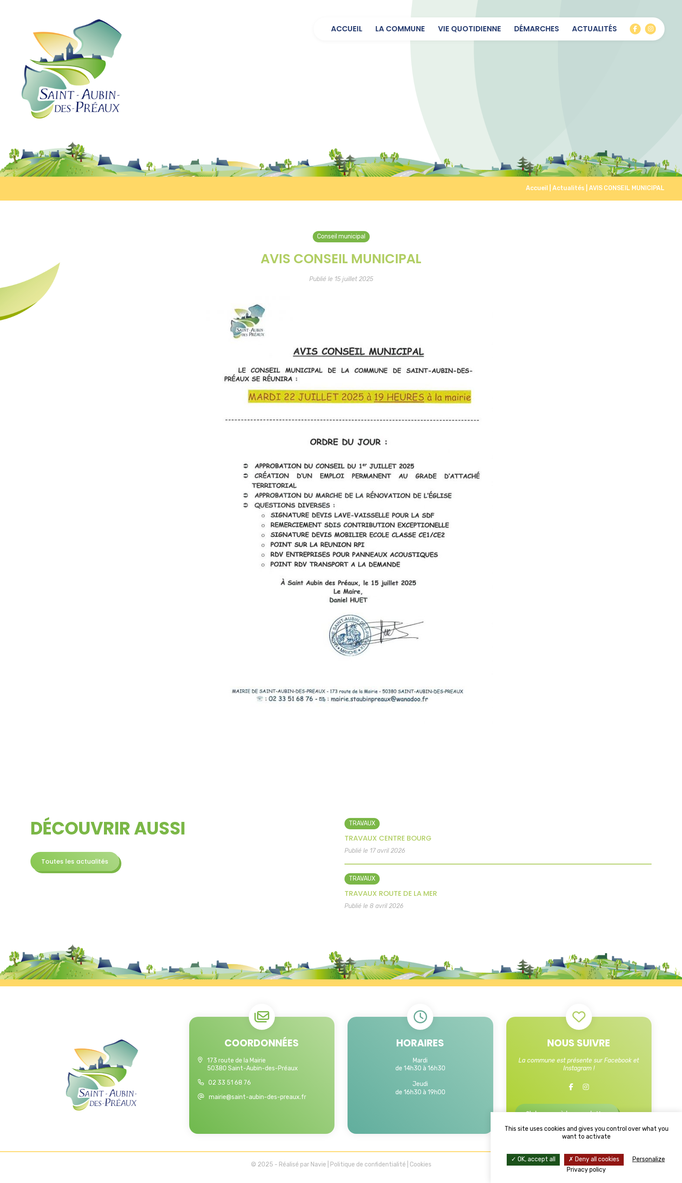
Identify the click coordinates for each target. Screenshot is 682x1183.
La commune (400, 29)
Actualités (594, 29)
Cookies (420, 1170)
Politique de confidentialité (368, 1170)
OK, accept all (533, 1159)
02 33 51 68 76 (229, 1087)
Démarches (536, 29)
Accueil (346, 29)
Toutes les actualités (78, 862)
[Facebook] (635, 28)
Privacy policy (586, 1169)
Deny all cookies (593, 1159)
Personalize (648, 1159)
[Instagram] (650, 28)
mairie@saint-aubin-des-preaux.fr (257, 1101)
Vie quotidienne (469, 29)
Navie (318, 1170)
